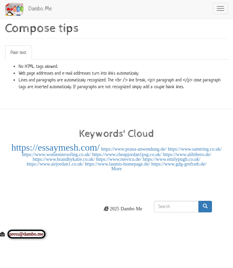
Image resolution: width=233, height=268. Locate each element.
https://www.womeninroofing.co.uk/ (56, 154)
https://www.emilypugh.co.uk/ (171, 159)
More (116, 168)
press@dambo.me (26, 234)
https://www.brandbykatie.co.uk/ (64, 159)
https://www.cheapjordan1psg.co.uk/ (127, 154)
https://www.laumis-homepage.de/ (117, 163)
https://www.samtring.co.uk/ (195, 149)
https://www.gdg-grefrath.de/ (178, 163)
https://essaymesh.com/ (55, 147)
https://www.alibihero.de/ (187, 154)
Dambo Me (40, 8)
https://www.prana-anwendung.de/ (134, 149)
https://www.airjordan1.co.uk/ (55, 163)
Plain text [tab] (18, 52)
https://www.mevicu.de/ (118, 159)
